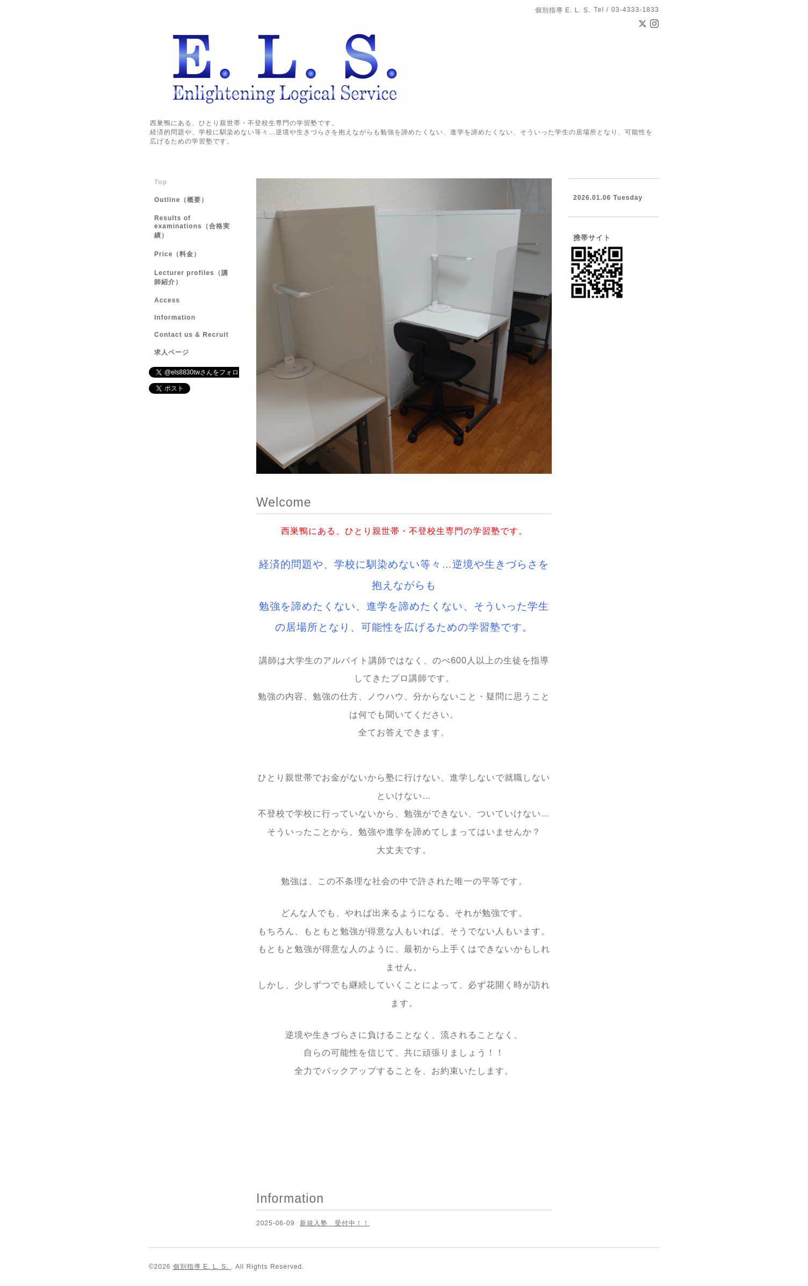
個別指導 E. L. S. (202, 1266)
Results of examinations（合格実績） (192, 226)
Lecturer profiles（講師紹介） (191, 277)
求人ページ (171, 352)
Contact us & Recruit (191, 334)
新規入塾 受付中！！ (335, 1223)
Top (160, 182)
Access (167, 300)
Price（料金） (177, 254)
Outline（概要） (181, 200)
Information (175, 317)
